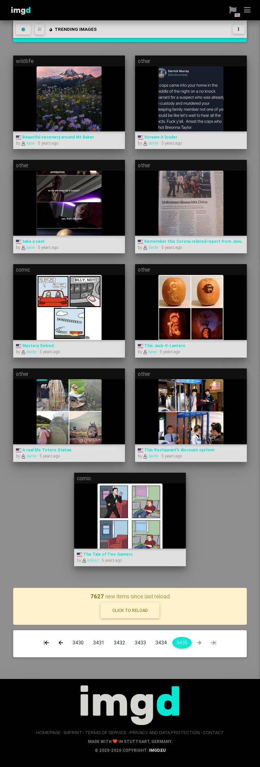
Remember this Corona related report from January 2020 (198, 241)
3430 (78, 643)
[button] (230, 10)
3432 (119, 643)
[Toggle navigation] (239, 29)
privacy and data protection (165, 732)
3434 (161, 643)
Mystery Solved (34, 345)
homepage (48, 732)
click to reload (130, 610)
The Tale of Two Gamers (105, 554)
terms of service (106, 732)
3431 (98, 643)
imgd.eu (157, 750)
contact (213, 732)
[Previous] (61, 642)
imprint (73, 732)
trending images (72, 29)
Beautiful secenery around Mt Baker (55, 137)
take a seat (30, 241)
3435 (182, 643)
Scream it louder (157, 137)
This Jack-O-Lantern (161, 345)
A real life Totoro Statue (43, 449)
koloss (91, 560)
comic (23, 269)
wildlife (25, 61)
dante (151, 143)
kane (28, 143)
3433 (140, 643)
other (144, 61)
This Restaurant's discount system (176, 449)
